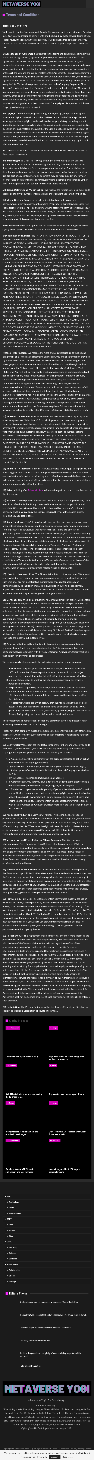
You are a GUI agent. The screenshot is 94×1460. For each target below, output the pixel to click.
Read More (67, 1457)
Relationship (14, 1270)
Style (11, 1236)
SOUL (9, 1242)
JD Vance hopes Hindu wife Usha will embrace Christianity (45, 1327)
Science (53, 1065)
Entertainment (13, 1028)
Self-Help (13, 1247)
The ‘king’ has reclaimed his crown (35, 1340)
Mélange (53, 1028)
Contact (87, 1448)
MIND (9, 1196)
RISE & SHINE (12, 1264)
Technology (11, 1065)
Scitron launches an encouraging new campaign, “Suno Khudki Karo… (50, 1302)
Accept (54, 1457)
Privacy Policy (35, 490)
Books (11, 1208)
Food (11, 1225)
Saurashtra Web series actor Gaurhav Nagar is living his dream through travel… (53, 1315)
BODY (9, 1219)
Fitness (12, 1230)
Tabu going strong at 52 (30, 1366)
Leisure (12, 1276)
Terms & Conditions (60, 1448)
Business (13, 1259)
